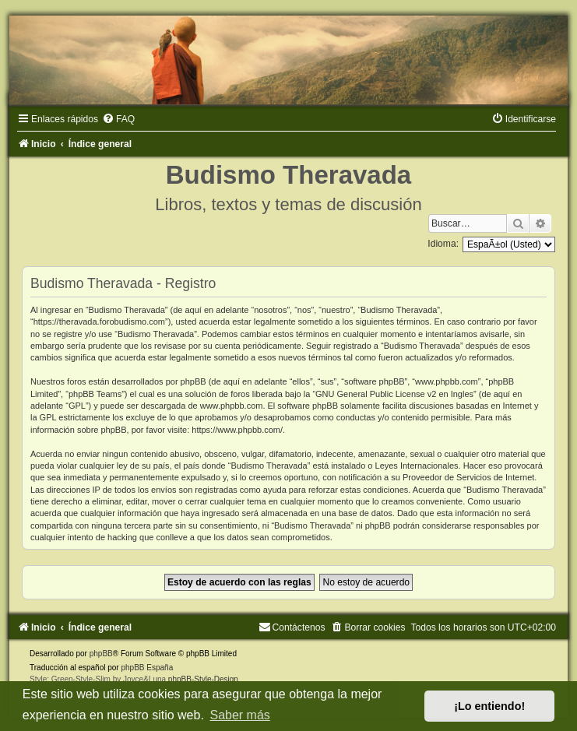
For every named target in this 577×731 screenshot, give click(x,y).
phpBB (101, 653)
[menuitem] (118, 119)
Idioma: (443, 243)
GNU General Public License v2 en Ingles (394, 394)
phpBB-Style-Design (203, 679)
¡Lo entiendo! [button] (489, 706)
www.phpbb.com (231, 405)
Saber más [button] (239, 715)
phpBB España (147, 667)
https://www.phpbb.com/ (237, 429)
